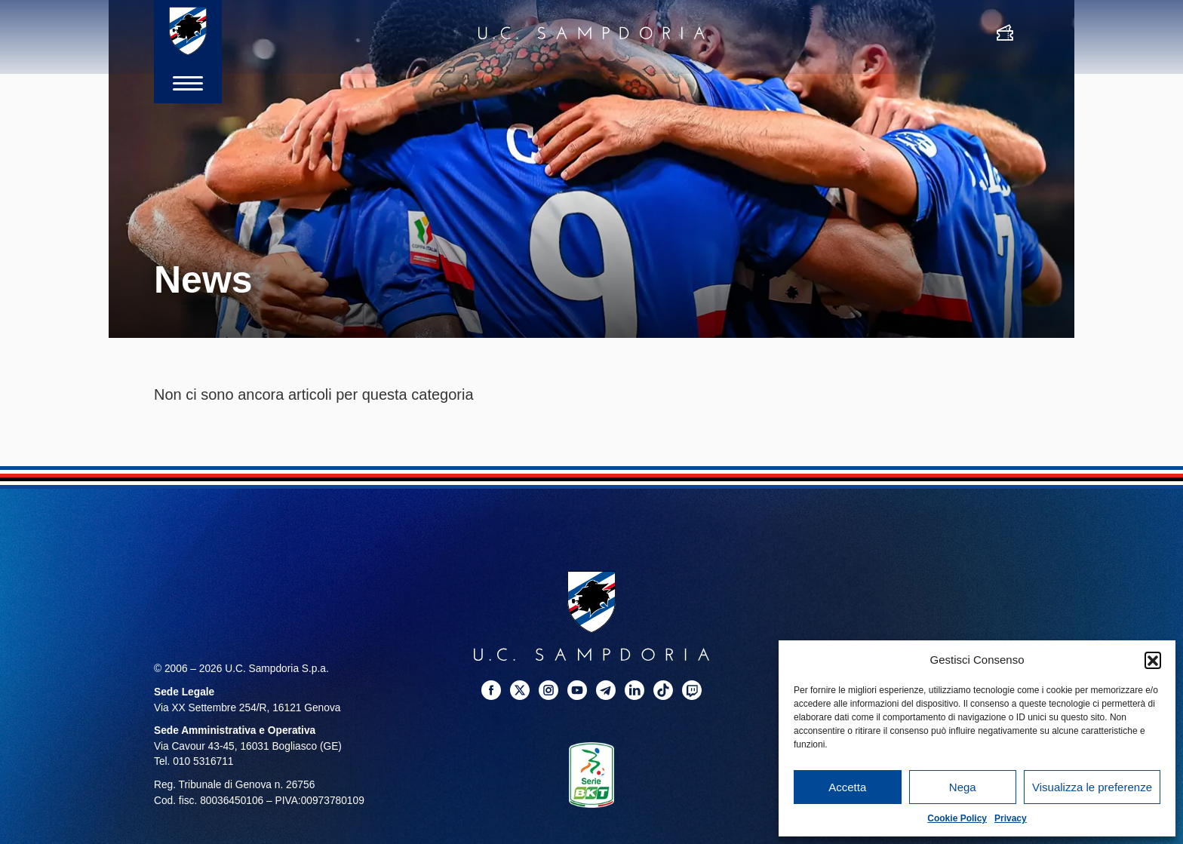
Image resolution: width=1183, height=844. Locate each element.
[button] (1152, 660)
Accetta (847, 787)
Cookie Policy (957, 818)
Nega (962, 787)
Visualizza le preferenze (1092, 787)
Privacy (1010, 818)
